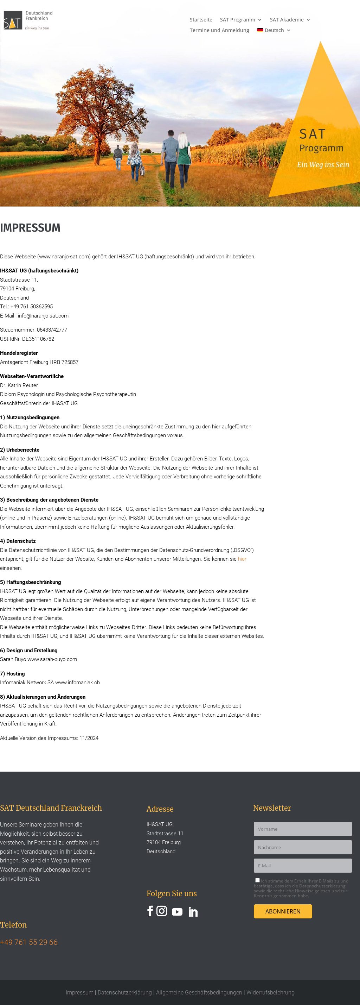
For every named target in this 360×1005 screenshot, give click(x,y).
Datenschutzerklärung (322, 886)
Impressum (80, 992)
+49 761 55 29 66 (29, 942)
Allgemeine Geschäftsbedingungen (200, 992)
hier (242, 559)
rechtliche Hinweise (294, 891)
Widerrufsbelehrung (270, 992)
